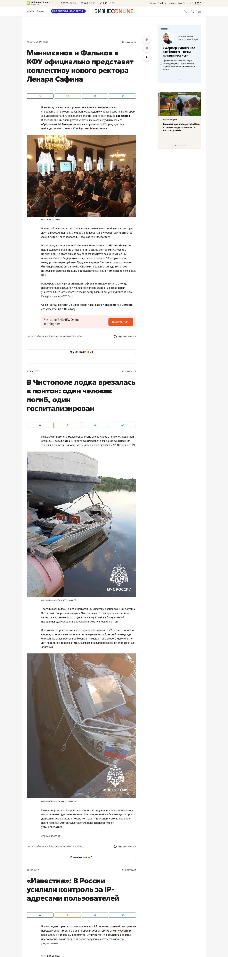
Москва (172, 3)
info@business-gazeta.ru (172, 905)
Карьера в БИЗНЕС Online (39, 922)
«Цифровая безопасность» (182, 39)
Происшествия (50, 836)
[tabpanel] (179, 52)
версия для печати (125, 336)
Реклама (68, 917)
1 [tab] (172, 145)
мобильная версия (110, 947)
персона (165, 29)
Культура (70, 885)
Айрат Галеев (181, 35)
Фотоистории (69, 909)
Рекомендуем (167, 119)
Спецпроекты (107, 917)
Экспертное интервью (116, 885)
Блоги (29, 904)
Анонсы (67, 893)
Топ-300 (103, 927)
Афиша (30, 893)
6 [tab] (179, 145)
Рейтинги (103, 904)
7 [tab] (181, 145)
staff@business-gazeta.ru (172, 926)
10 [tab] (185, 145)
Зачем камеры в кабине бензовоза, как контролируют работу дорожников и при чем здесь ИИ (179, 67)
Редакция (32, 917)
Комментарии (81, 351)
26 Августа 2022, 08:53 (37, 42)
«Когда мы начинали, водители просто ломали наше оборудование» (177, 53)
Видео (66, 899)
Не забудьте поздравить (111, 899)
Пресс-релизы (33, 909)
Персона (31, 899)
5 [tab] (178, 145)
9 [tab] (184, 145)
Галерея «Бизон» (107, 922)
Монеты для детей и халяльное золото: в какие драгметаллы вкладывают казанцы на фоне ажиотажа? (178, 128)
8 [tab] (182, 145)
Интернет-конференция (110, 893)
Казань (153, 3)
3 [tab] (175, 145)
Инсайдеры (104, 909)
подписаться (120, 321)
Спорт (33, 885)
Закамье (41, 11)
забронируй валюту (42, 2)
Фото (65, 904)
